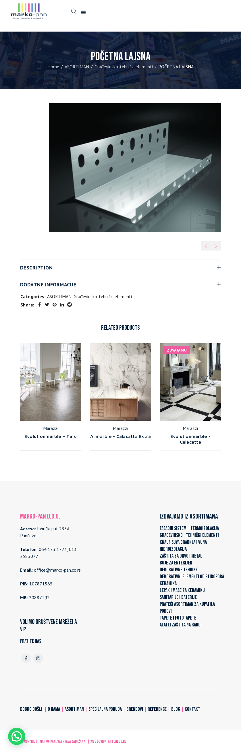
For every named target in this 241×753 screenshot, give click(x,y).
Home (53, 66)
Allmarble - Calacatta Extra (120, 436)
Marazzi (50, 428)
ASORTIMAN (77, 66)
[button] (16, 736)
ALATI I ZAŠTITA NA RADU (180, 625)
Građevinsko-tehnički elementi (124, 66)
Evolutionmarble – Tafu (50, 436)
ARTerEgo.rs (117, 741)
